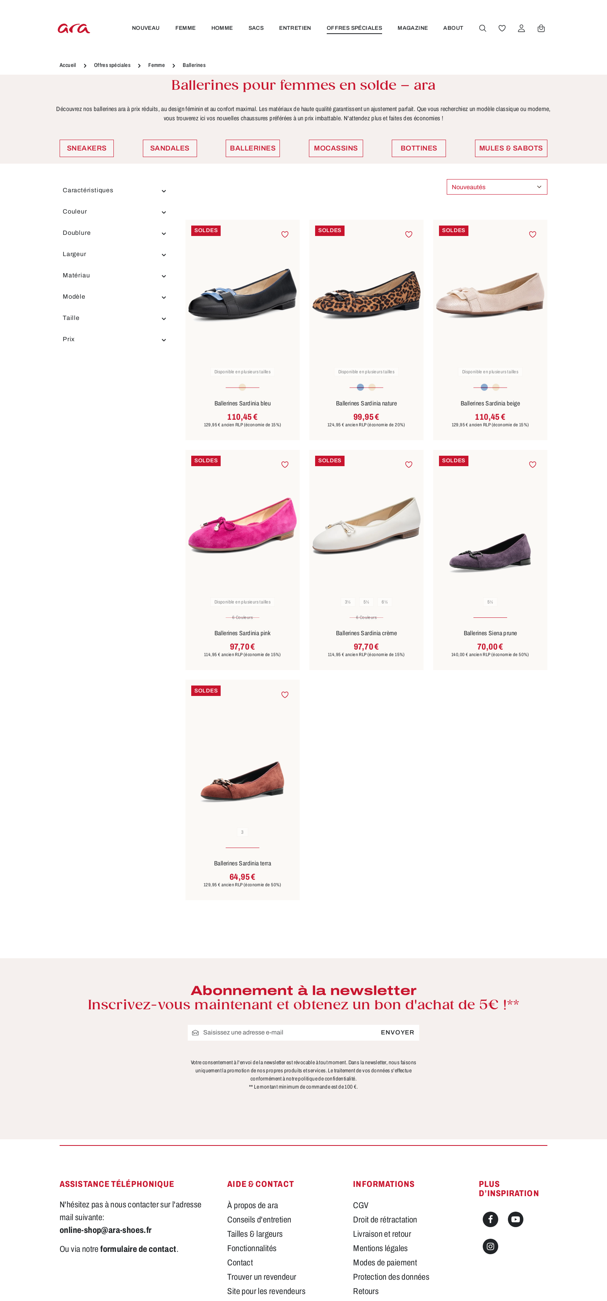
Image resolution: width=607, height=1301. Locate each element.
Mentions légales (380, 1248)
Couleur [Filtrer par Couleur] (115, 211)
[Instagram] (490, 1246)
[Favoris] (501, 28)
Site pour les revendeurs (266, 1291)
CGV (361, 1205)
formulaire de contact (138, 1249)
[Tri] (497, 187)
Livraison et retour (382, 1234)
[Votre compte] (520, 28)
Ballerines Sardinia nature (366, 403)
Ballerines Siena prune (490, 633)
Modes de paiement (385, 1262)
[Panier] (540, 28)
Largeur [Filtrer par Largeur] (115, 254)
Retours (366, 1291)
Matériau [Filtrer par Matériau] (115, 275)
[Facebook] (490, 1219)
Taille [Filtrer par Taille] (115, 318)
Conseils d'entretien (259, 1219)
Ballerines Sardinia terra (242, 863)
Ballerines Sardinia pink (242, 633)
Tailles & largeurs (255, 1234)
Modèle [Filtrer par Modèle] (115, 296)
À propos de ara (252, 1205)
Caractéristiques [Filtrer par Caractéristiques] (115, 190)
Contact (240, 1262)
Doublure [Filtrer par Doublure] (115, 232)
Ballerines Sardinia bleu (242, 403)
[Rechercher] (482, 28)
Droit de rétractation (385, 1219)
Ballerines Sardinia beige (490, 403)
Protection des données (391, 1277)
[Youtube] (515, 1219)
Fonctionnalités (251, 1248)
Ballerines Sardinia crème (366, 633)
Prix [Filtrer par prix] (115, 339)
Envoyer (398, 1032)
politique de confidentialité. (327, 1079)
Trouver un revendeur (261, 1277)
